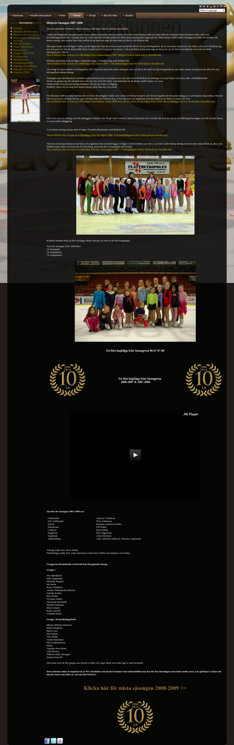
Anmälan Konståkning (25, 66)
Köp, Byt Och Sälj (23, 69)
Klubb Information (23, 46)
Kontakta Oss (20, 50)
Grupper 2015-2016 (24, 53)
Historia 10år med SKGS (26, 34)
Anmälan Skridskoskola (26, 31)
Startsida (18, 28)
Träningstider (20, 56)
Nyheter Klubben (22, 43)
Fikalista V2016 (22, 72)
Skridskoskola (21, 59)
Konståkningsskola (23, 63)
